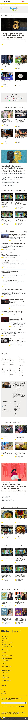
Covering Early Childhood (10, 422)
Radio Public (15, 98)
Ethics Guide (3, 664)
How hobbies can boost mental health (8, 185)
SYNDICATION (17, 404)
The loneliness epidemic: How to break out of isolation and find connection (13, 486)
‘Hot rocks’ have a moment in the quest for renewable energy (20, 220)
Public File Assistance (16, 713)
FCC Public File (3, 713)
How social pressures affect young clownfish (11, 311)
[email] (14, 703)
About (8, 4)
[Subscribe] (25, 703)
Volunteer (3, 674)
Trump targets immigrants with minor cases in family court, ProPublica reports (12, 36)
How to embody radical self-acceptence (8, 181)
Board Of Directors (5, 657)
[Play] (2, 44)
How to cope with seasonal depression (8, 500)
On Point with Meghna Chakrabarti (10, 718)
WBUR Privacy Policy (12, 712)
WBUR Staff (3, 663)
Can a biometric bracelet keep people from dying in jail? (20, 139)
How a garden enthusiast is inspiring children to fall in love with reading (20, 65)
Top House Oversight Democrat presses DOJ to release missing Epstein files (16, 301)
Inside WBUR (4, 653)
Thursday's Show (7, 16)
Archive (11, 4)
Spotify (11, 100)
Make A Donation (4, 672)
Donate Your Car (4, 678)
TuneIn (16, 100)
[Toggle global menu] (2, 1)
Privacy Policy (18, 714)
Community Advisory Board (6, 658)
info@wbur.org (4, 640)
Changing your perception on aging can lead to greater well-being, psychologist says (12, 175)
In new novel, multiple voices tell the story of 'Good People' (6, 602)
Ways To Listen (22, 4)
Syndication (17, 712)
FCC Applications (22, 712)
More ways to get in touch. (7, 646)
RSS (21, 98)
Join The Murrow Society (6, 680)
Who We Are (3, 652)
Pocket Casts (8, 98)
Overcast (18, 96)
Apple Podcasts (10, 96)
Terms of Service (24, 714)
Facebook (4, 406)
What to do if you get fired (6, 497)
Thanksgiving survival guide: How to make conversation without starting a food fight (13, 178)
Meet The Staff (16, 4)
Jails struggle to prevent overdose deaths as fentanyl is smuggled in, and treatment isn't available (20, 122)
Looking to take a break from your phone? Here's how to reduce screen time (14, 494)
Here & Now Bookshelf (9, 589)
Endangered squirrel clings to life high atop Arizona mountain (7, 203)
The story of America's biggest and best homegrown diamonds (19, 82)
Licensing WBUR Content (6, 666)
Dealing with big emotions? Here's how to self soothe (10, 182)
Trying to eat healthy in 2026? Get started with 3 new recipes (20, 535)
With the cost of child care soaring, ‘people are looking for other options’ (7, 452)
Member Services (4, 675)
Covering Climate (7, 545)
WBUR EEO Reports (9, 713)
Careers (3, 661)
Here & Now (18, 67)
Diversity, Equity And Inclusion (7, 655)
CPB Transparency (5, 660)
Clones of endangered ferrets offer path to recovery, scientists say (6, 220)
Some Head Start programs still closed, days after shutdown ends (7, 435)
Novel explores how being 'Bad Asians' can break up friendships (20, 602)
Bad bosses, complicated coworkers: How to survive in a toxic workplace (13, 173)
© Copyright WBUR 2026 (4, 712)
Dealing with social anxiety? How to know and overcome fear (11, 179)
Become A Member (5, 677)
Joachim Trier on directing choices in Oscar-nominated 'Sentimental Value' (16, 319)
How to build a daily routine (6, 496)
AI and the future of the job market (9, 280)
